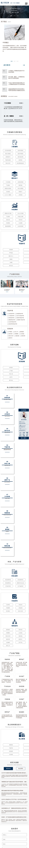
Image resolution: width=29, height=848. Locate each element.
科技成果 (14, 487)
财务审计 (20, 551)
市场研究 (14, 513)
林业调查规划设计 (20, 163)
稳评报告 (20, 160)
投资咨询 (23, 813)
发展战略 (15, 363)
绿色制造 (21, 378)
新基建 (21, 257)
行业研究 (8, 516)
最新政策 (8, 682)
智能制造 (8, 657)
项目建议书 (8, 156)
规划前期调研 (8, 227)
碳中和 (7, 378)
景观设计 (20, 192)
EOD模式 (21, 250)
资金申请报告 (20, 150)
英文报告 (8, 523)
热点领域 (15, 651)
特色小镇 (8, 375)
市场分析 (20, 516)
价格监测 (20, 519)
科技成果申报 (8, 491)
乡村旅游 (20, 195)
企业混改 (20, 545)
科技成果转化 (8, 494)
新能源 (7, 260)
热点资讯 (21, 682)
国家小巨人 (7, 257)
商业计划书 (8, 163)
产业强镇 (21, 372)
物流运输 (21, 660)
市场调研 (14, 210)
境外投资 (20, 542)
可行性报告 (5, 805)
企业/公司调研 (20, 214)
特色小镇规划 (20, 188)
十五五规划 (7, 103)
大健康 (7, 263)
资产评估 (20, 554)
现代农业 (8, 266)
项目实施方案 (20, 156)
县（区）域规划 (9, 116)
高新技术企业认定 (20, 494)
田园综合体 (21, 375)
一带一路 (21, 369)
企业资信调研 (20, 227)
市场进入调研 (20, 217)
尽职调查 (8, 223)
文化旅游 (8, 192)
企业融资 (8, 554)
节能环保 (8, 660)
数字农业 (8, 381)
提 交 (14, 780)
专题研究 (15, 244)
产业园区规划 (14, 276)
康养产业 (21, 263)
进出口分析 (20, 523)
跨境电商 (8, 664)
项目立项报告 (8, 153)
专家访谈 (20, 220)
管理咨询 (14, 538)
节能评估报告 (8, 160)
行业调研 (20, 223)
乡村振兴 (8, 369)
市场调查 (8, 519)
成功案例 (6, 65)
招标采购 (20, 548)
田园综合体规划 (8, 188)
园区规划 (20, 185)
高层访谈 (8, 220)
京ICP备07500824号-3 (11, 797)
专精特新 (21, 253)
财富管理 (8, 551)
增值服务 (5, 818)
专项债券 (8, 250)
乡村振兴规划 (20, 182)
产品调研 (8, 217)
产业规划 (8, 185)
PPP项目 (8, 253)
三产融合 (8, 372)
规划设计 (14, 178)
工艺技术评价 (8, 497)
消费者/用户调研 (7, 214)
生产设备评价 (20, 497)
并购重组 (8, 545)
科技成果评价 (20, 491)
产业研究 (23, 810)
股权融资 (8, 542)
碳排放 (21, 260)
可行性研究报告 (8, 150)
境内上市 (8, 558)
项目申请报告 (20, 153)
